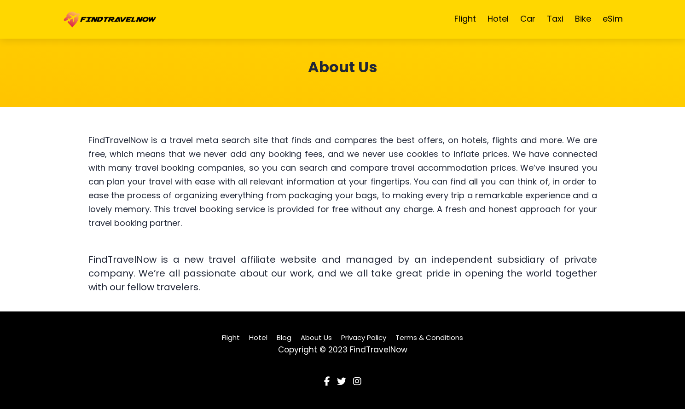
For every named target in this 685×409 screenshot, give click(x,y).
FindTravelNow (378, 349)
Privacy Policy (363, 337)
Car (527, 18)
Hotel (498, 18)
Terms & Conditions (429, 337)
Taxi (555, 18)
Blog (284, 337)
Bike (583, 18)
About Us (316, 337)
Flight (465, 18)
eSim (613, 18)
